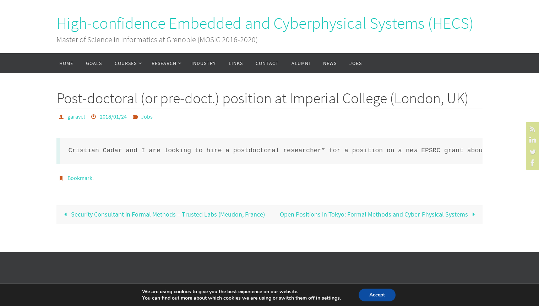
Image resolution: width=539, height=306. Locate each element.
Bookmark (79, 177)
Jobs (147, 116)
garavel (76, 116)
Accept (377, 294)
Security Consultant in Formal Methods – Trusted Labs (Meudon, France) (163, 214)
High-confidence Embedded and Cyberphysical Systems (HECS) (265, 23)
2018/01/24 (113, 116)
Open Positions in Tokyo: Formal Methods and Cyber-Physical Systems (379, 214)
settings (331, 298)
